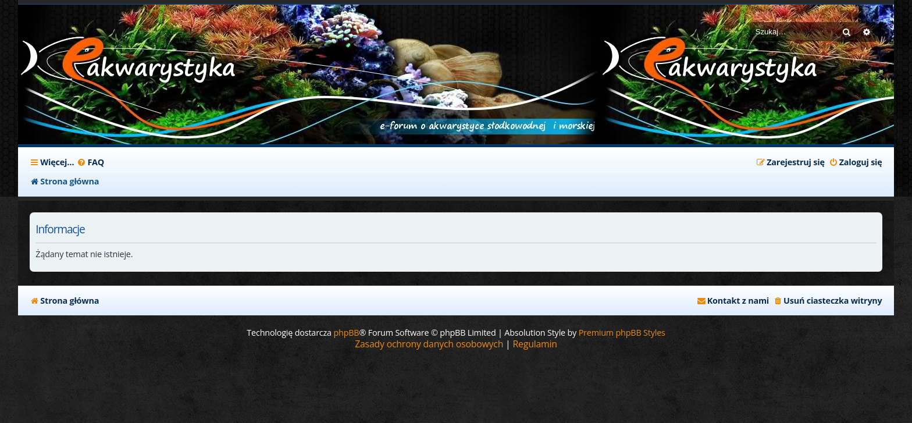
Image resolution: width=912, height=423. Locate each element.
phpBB (346, 332)
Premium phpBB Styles (622, 332)
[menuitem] (90, 162)
